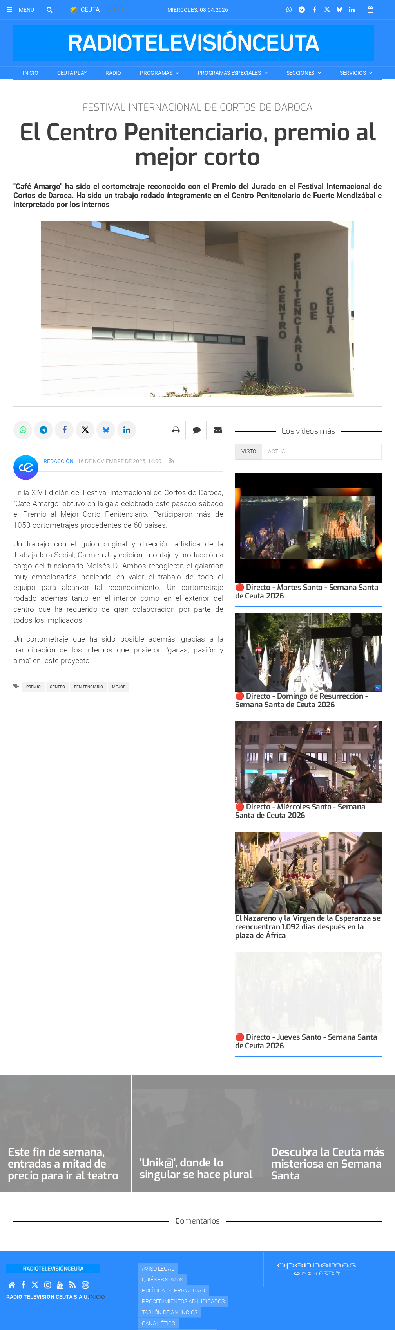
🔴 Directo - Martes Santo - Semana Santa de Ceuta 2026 (307, 564)
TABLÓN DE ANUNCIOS (170, 1290)
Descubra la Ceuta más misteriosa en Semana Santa (327, 1142)
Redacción (58, 461)
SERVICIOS (353, 73)
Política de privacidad (173, 1268)
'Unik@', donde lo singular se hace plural (196, 1147)
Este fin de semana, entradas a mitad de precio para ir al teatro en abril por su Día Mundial (63, 1153)
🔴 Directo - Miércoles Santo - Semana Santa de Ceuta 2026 (300, 787)
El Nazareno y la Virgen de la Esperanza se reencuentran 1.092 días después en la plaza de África (308, 903)
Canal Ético (158, 1301)
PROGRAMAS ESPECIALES (230, 73)
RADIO (113, 73)
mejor (118, 687)
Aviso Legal (158, 1247)
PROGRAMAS (156, 73)
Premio (33, 687)
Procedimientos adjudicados (183, 1279)
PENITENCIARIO (88, 687)
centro (57, 687)
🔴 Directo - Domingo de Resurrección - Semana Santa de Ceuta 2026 (301, 676)
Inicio (30, 73)
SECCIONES (300, 73)
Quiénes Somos (162, 1258)
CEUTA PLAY (72, 73)
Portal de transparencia (177, 1312)
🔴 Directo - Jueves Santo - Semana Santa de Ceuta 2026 (306, 1019)
